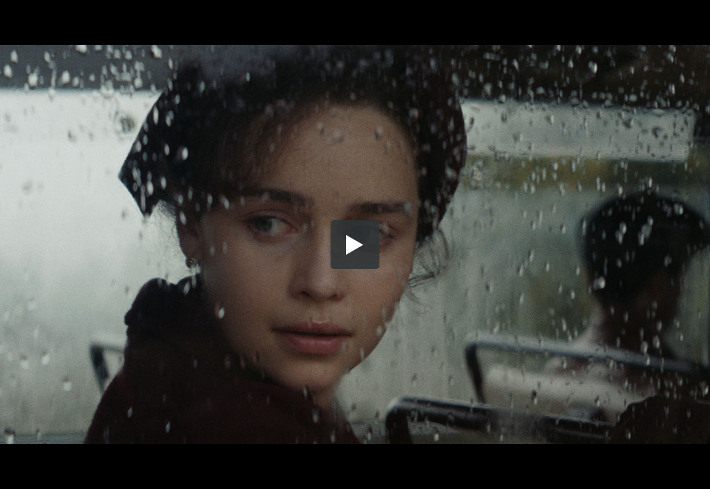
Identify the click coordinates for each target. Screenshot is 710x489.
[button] (355, 244)
